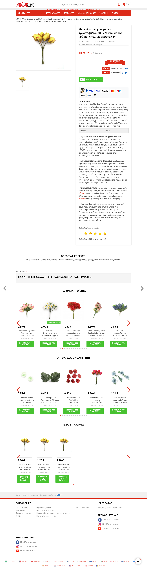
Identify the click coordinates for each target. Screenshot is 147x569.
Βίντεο (115, 13)
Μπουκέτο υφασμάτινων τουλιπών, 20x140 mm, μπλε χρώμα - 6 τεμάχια (120, 333)
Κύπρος (46, 566)
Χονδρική (103, 13)
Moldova (100, 566)
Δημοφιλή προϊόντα (86, 13)
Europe (93, 561)
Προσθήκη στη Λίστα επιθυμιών (91, 45)
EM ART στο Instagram (108, 524)
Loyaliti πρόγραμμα (43, 507)
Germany (35, 561)
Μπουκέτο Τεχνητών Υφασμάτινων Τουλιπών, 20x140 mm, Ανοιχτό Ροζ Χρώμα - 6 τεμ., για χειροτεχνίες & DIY (26, 333)
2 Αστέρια (90, 233)
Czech (70, 561)
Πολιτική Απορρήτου (23, 513)
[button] (60, 348)
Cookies (18, 516)
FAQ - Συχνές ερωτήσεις (45, 510)
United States (75, 566)
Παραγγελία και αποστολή (46, 516)
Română (23, 561)
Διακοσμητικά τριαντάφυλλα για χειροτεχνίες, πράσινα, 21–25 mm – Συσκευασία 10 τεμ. (27, 400)
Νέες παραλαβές (53, 13)
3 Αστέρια (95, 233)
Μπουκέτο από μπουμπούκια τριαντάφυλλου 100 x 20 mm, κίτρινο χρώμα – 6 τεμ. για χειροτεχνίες (25, 467)
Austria (47, 561)
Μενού (23, 13)
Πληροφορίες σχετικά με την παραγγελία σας (53, 513)
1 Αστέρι (85, 233)
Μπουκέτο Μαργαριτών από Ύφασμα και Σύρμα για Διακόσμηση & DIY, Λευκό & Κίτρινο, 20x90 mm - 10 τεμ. (50, 333)
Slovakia (125, 561)
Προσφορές (69, 13)
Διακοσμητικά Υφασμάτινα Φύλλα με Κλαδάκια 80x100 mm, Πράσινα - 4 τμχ (50, 400)
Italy (104, 561)
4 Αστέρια (100, 233)
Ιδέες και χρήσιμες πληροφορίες (110, 507)
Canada (89, 566)
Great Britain (59, 566)
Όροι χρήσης (20, 510)
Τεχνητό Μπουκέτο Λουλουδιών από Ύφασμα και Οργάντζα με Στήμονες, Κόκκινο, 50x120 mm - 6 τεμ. (73, 333)
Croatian (59, 561)
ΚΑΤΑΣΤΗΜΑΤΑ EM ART (84, 507)
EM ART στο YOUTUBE (108, 529)
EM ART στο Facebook (108, 520)
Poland (114, 561)
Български (10, 561)
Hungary (81, 561)
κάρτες (82, 193)
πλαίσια (82, 198)
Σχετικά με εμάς (22, 507)
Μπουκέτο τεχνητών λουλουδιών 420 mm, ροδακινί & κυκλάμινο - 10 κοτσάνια (97, 333)
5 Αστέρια (105, 233)
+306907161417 (92, 9)
